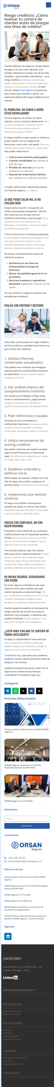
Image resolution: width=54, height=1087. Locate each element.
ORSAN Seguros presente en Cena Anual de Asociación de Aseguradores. (23, 908)
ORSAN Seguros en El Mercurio (18, 901)
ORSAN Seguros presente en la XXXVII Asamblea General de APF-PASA (22, 766)
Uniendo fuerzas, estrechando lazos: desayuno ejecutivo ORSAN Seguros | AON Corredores (25, 917)
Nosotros (7, 1030)
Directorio (8, 1033)
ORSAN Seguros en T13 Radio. (18, 801)
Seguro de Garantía (12, 1011)
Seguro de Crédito (11, 1014)
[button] (7, 691)
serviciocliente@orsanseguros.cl (19, 990)
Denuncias (8, 1061)
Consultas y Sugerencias (14, 1058)
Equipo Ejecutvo (10, 1036)
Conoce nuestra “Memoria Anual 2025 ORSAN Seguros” (26, 730)
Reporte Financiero (12, 1039)
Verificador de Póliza (13, 1064)
